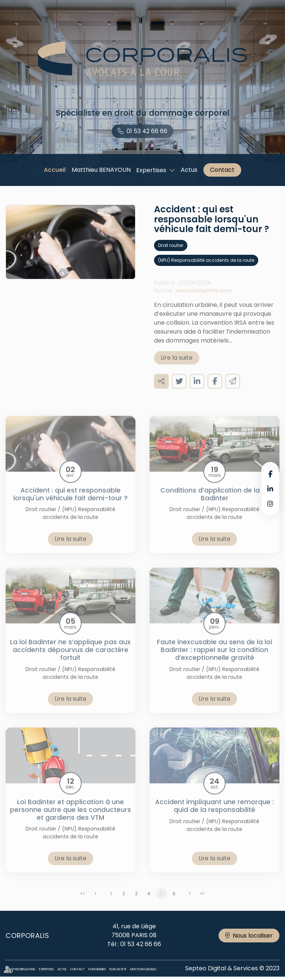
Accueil (55, 169)
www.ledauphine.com (204, 297)
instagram (270, 504)
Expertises (151, 170)
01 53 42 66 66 (147, 131)
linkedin (270, 489)
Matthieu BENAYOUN (101, 169)
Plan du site (118, 969)
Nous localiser (253, 935)
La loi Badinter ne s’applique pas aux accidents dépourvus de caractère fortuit (70, 656)
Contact (222, 169)
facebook (270, 474)
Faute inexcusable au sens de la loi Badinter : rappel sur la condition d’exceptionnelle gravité (214, 656)
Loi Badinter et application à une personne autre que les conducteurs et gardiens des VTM (70, 815)
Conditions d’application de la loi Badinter (214, 500)
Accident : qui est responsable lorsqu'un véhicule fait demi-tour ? (70, 500)
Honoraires (97, 969)
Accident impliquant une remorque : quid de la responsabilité (214, 812)
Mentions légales (143, 969)
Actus (189, 169)
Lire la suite (177, 364)
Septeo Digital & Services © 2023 (232, 968)
